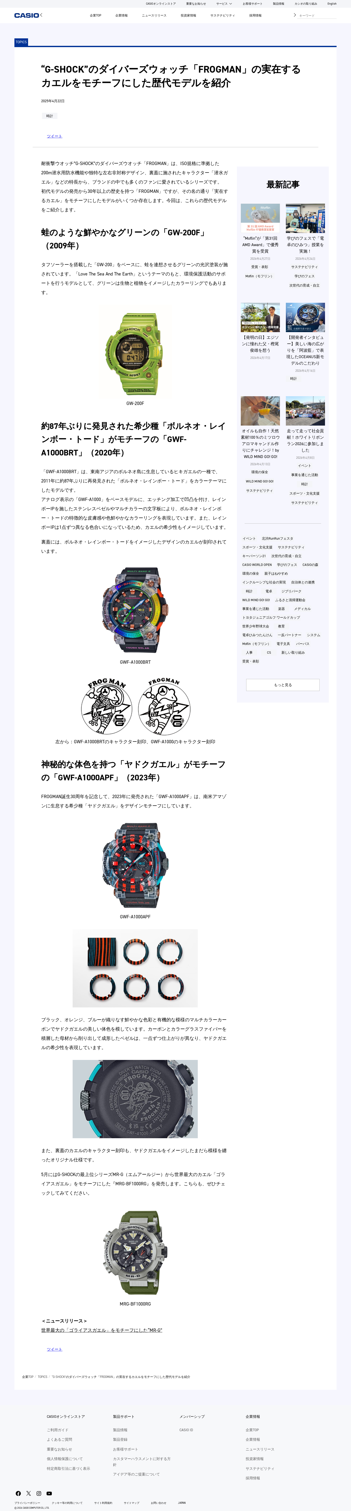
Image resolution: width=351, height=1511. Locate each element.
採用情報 (255, 15)
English (332, 4)
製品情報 (278, 4)
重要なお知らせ (196, 4)
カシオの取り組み (306, 4)
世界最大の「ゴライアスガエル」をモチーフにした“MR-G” (101, 1330)
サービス (222, 4)
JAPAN (182, 1503)
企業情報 (121, 15)
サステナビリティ (222, 15)
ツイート (54, 136)
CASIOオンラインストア (161, 4)
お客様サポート (253, 4)
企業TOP (95, 15)
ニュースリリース (154, 15)
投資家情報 (188, 15)
